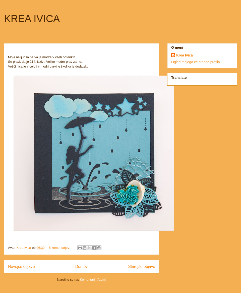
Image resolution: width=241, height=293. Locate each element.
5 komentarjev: (60, 248)
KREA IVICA (32, 18)
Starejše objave (141, 266)
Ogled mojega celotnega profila (195, 62)
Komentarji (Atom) (93, 279)
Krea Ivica (184, 55)
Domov (81, 266)
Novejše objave (21, 266)
